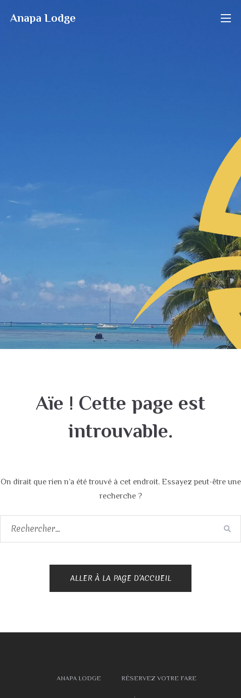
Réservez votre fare (159, 678)
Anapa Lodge (43, 18)
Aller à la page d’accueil (120, 578)
